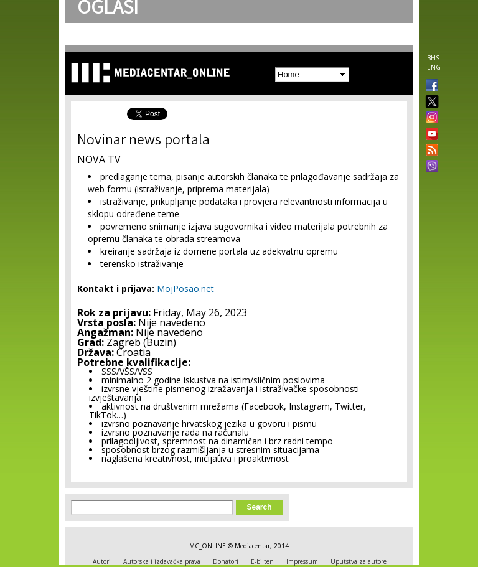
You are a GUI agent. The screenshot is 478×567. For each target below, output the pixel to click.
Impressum (302, 561)
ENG (434, 67)
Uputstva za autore (358, 561)
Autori (102, 561)
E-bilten (262, 561)
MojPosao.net (185, 288)
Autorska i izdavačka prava (161, 561)
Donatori (225, 561)
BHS (433, 58)
